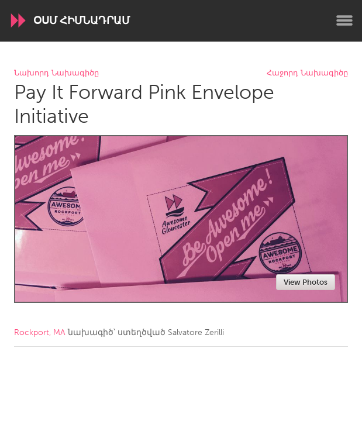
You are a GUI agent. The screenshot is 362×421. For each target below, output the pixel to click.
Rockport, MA (39, 332)
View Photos (305, 282)
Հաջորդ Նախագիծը (307, 73)
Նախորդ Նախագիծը (56, 73)
